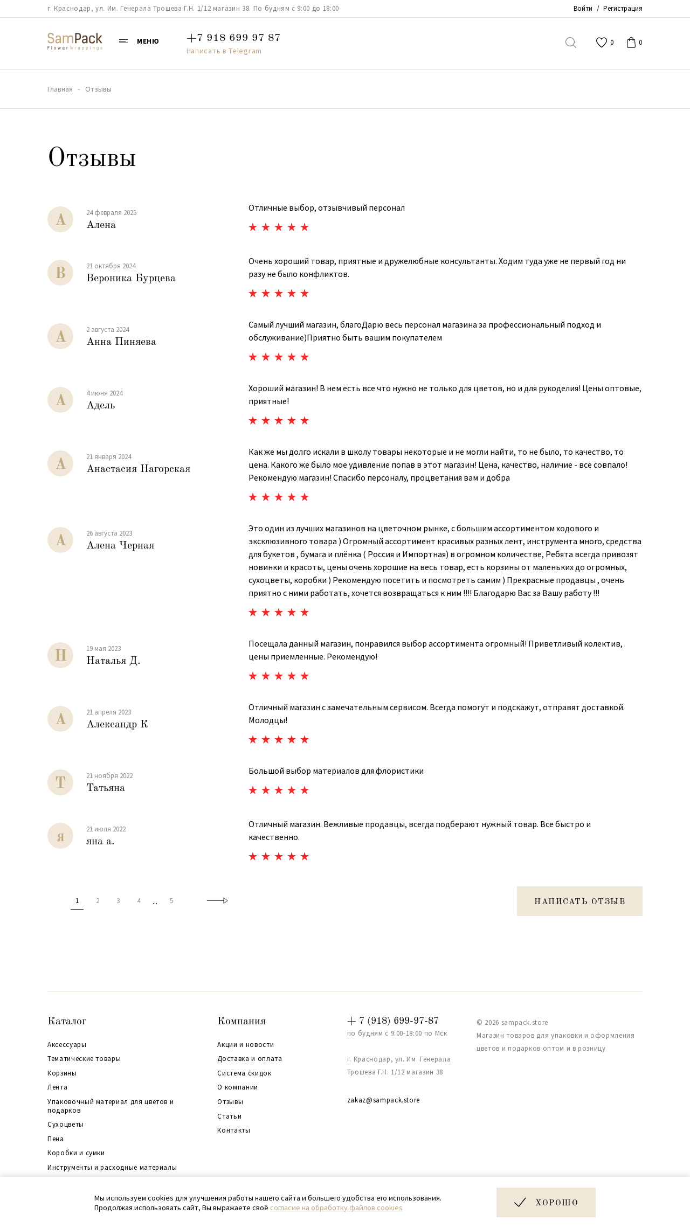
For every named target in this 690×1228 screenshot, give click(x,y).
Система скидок (244, 1073)
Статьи (229, 1116)
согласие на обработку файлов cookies (336, 1207)
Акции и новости (245, 1044)
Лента (57, 1087)
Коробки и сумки (76, 1153)
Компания (241, 1021)
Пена (55, 1139)
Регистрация (623, 8)
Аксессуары (67, 1044)
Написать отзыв (579, 902)
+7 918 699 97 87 (234, 38)
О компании (237, 1087)
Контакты (233, 1130)
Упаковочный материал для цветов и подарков (110, 1106)
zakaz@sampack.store (383, 1100)
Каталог (67, 1021)
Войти (583, 8)
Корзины (62, 1073)
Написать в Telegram (224, 50)
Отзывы (230, 1102)
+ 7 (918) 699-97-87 (393, 1021)
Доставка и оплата (249, 1058)
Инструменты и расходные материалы (112, 1167)
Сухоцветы (65, 1124)
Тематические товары (84, 1058)
